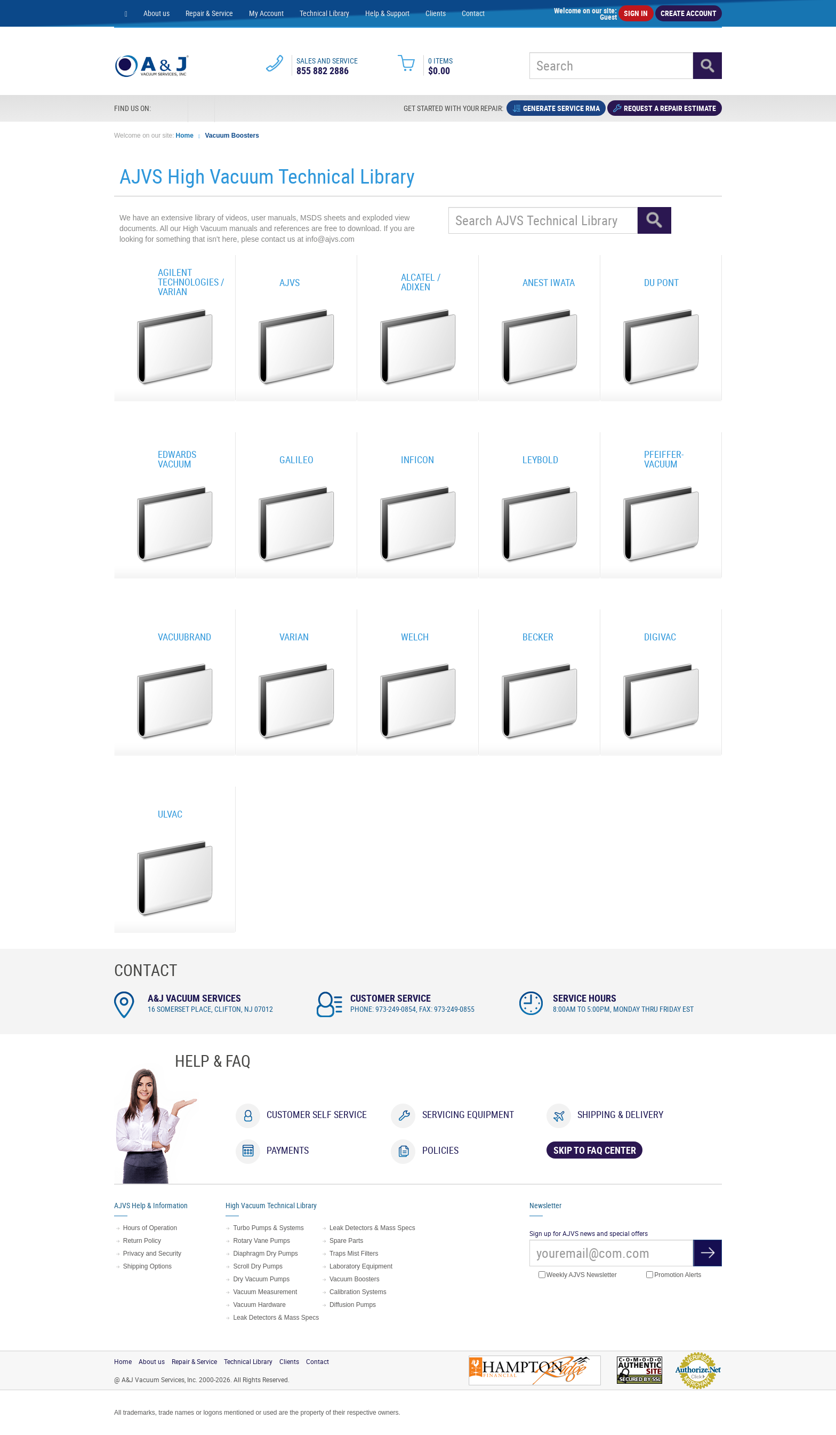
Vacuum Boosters (232, 135)
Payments (288, 1150)
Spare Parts (346, 1240)
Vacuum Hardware (259, 1305)
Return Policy (142, 1240)
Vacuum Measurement (265, 1292)
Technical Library (324, 13)
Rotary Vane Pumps (261, 1240)
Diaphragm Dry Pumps (265, 1253)
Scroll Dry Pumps (258, 1266)
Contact (473, 13)
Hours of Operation (150, 1228)
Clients (435, 13)
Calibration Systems (358, 1292)
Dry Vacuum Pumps (261, 1279)
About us (156, 13)
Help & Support (387, 13)
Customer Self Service (317, 1114)
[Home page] (126, 13)
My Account (266, 13)
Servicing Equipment (468, 1114)
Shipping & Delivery (620, 1114)
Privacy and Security (152, 1253)
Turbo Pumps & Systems (268, 1228)
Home (185, 135)
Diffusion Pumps (352, 1305)
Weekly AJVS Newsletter (577, 1275)
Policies (440, 1150)
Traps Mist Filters (354, 1253)
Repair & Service (209, 13)
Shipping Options (147, 1266)
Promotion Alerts (673, 1275)
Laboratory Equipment (360, 1266)
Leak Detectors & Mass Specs (276, 1317)
